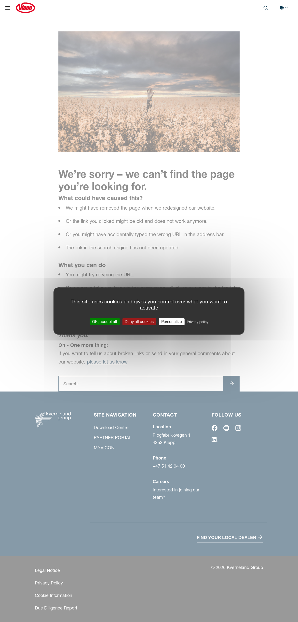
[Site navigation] (8, 8)
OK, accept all (104, 321)
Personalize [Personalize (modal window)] (171, 321)
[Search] (265, 7)
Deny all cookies (139, 321)
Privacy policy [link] (197, 322)
